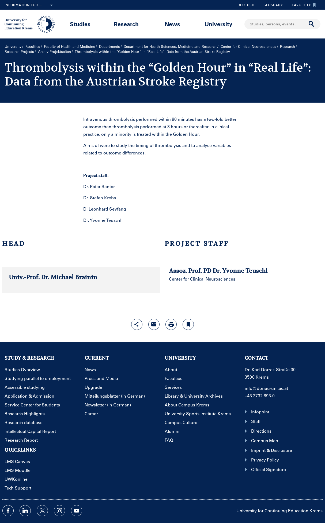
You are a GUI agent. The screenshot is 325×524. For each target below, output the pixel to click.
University (218, 24)
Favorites (302, 5)
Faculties (32, 46)
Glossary (271, 5)
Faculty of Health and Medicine (69, 46)
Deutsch (246, 5)
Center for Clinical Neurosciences (248, 46)
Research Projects (19, 51)
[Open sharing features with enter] (136, 324)
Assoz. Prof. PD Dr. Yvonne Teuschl (218, 270)
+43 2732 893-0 (260, 395)
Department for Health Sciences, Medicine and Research (170, 46)
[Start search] (311, 24)
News (172, 24)
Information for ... (30, 5)
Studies (80, 24)
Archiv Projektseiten (54, 51)
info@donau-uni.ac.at (266, 388)
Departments (109, 46)
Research (126, 24)
